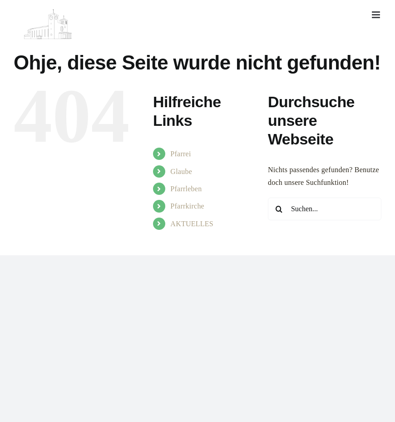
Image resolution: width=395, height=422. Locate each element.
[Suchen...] (324, 209)
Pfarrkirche (187, 206)
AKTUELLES (191, 224)
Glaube (181, 171)
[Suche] (279, 209)
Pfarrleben (186, 189)
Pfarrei (180, 154)
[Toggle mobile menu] (376, 15)
